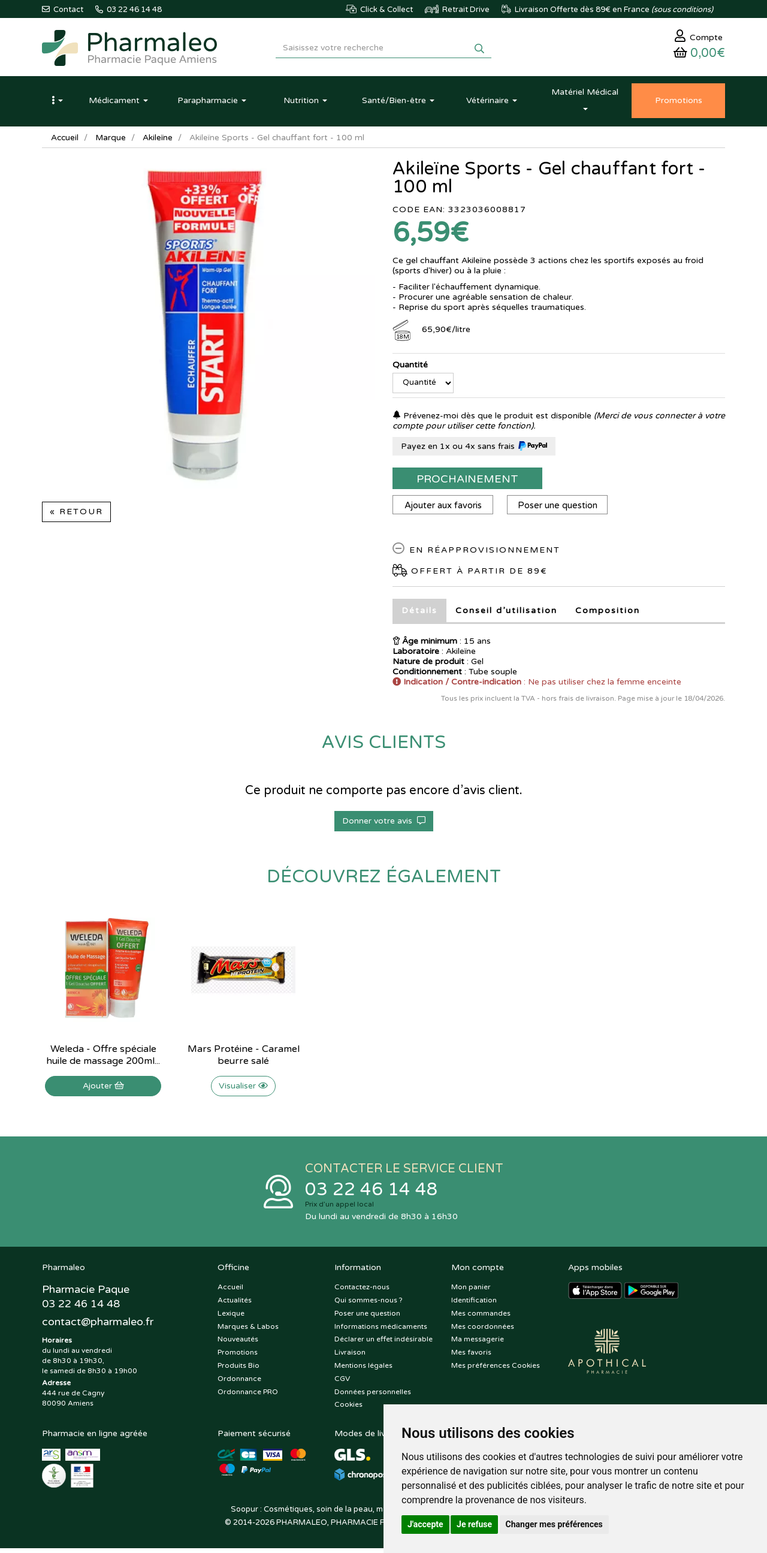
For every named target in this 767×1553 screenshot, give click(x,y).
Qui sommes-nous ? (368, 1304)
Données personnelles (372, 1396)
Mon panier (471, 1291)
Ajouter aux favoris (443, 508)
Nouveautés (238, 1344)
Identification (474, 1304)
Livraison (350, 1356)
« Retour (76, 514)
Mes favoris (471, 1356)
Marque (112, 140)
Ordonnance (239, 1383)
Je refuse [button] (474, 1524)
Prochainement (467, 481)
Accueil (65, 140)
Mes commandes (481, 1317)
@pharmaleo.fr (98, 1327)
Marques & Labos (248, 1330)
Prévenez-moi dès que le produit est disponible (491, 419)
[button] (57, 103)
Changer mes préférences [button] (554, 1524)
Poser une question (560, 508)
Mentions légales (363, 1369)
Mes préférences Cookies (495, 1369)
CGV (342, 1383)
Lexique (231, 1317)
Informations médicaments (380, 1330)
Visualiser (243, 1089)
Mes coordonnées (482, 1330)
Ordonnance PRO (248, 1396)
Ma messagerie (477, 1344)
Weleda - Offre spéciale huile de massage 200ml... (103, 1058)
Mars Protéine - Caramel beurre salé (244, 1058)
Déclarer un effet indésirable (383, 1344)
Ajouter (103, 1089)
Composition (607, 613)
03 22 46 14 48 (371, 1193)
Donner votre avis (383, 824)
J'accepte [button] (425, 1524)
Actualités (235, 1304)
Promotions (238, 1356)
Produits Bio (238, 1369)
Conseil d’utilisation (506, 613)
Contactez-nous (361, 1291)
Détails (419, 613)
